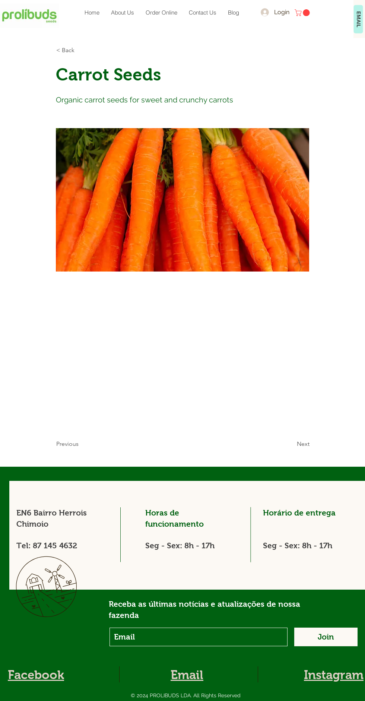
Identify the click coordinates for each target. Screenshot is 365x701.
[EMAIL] (358, 19)
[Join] (326, 637)
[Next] (291, 444)
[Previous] (80, 444)
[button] (303, 12)
